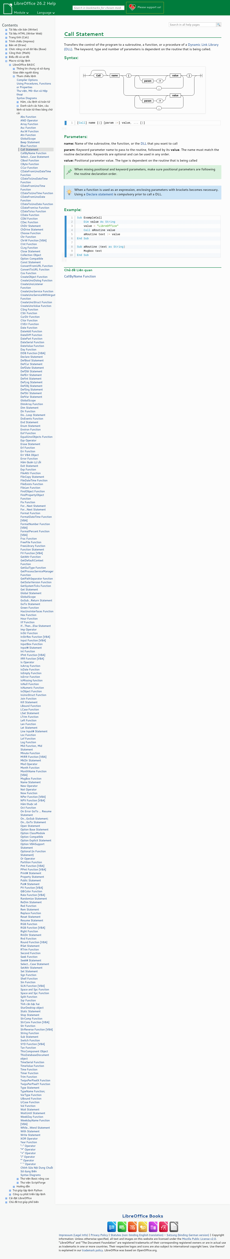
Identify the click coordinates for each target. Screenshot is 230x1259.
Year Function (28, 1142)
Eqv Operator (28, 440)
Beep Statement (30, 142)
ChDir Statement (30, 226)
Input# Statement (31, 647)
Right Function (29, 931)
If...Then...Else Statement (35, 626)
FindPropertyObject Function (32, 496)
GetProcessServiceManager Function (36, 573)
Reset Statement (30, 917)
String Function (29, 1033)
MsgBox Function (30, 778)
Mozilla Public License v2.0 (199, 1239)
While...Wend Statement (35, 1127)
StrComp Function (31, 1018)
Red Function (28, 906)
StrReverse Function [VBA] (36, 1029)
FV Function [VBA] (31, 553)
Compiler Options (27, 80)
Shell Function (29, 978)
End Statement (29, 422)
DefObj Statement (31, 386)
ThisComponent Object (34, 1051)
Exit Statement (29, 466)
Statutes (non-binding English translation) (136, 1235)
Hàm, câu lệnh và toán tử (35, 102)
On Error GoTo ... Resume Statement (35, 813)
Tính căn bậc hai (30, 1004)
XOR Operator (29, 1138)
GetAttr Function (30, 557)
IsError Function (30, 677)
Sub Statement (29, 1037)
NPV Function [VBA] (32, 800)
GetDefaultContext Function (31, 562)
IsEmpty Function (30, 673)
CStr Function (28, 313)
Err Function (27, 451)
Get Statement (29, 589)
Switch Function (30, 1040)
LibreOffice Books (142, 1216)
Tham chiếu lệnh (26, 76)
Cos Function (28, 273)
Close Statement (30, 251)
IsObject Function (31, 691)
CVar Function (28, 320)
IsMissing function (31, 680)
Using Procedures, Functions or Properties (34, 85)
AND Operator (29, 120)
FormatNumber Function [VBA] (35, 526)
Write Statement (30, 1135)
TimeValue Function (32, 1066)
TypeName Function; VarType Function (32, 1093)
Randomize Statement (33, 898)
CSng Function (29, 309)
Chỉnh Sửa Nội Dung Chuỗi (36, 1167)
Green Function (29, 608)
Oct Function (28, 807)
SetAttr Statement (31, 967)
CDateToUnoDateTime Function (34, 180)
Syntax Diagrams (27, 98)
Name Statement (30, 782)
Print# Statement (30, 873)
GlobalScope (28, 138)
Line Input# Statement (33, 731)
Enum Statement (30, 426)
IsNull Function (29, 684)
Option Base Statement (34, 829)
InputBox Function (31, 644)
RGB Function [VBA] (32, 927)
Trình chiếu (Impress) (21, 41)
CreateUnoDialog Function (36, 280)
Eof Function (28, 433)
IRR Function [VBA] (32, 658)
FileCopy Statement (32, 477)
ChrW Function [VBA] (33, 240)
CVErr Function (29, 324)
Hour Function (29, 618)
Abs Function (28, 117)
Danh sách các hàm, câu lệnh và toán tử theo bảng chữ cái (35, 109)
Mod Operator (28, 764)
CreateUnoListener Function (31, 286)
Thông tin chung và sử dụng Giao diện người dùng (31, 70)
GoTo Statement (30, 604)
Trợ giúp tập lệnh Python (27, 1190)
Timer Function (29, 1073)
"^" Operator (28, 1164)
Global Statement (30, 593)
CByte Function (29, 164)
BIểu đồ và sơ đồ (19, 57)
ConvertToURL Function (34, 269)
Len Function (28, 724)
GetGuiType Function (33, 568)
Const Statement (30, 262)
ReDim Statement (31, 902)
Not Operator (28, 789)
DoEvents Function (31, 418)
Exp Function (28, 469)
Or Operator (27, 858)
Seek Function (28, 957)
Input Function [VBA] (33, 640)
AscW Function (29, 131)
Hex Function (28, 615)
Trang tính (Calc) (19, 37)
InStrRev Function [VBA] (35, 637)
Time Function (28, 1069)
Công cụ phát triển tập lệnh (29, 1194)
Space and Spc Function (34, 989)
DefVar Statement (31, 397)
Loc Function (28, 735)
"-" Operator (28, 1146)
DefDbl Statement (31, 371)
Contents (10, 25)
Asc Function (28, 128)
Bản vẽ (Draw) (17, 45)
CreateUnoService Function (36, 291)
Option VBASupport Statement (32, 845)
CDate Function (29, 215)
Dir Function (27, 411)
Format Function (30, 513)
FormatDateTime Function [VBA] (36, 518)
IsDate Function (30, 669)
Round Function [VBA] (33, 942)
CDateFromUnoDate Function (32, 198)
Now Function (28, 793)
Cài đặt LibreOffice (20, 1198)
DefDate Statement (32, 368)
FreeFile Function (30, 542)
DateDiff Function (31, 335)
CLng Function (29, 248)
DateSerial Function (32, 342)
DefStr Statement (31, 393)
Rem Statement (29, 909)
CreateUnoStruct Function (36, 302)
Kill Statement (28, 702)
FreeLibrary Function (32, 546)
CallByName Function (33, 153)
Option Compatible (31, 258)
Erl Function (27, 448)
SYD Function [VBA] (32, 1044)
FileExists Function (31, 484)
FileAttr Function (30, 473)
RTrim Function (29, 949)
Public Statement (30, 880)
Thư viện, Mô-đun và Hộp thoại (32, 92)
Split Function (28, 997)
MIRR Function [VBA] (33, 757)
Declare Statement (31, 357)
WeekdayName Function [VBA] (35, 1122)
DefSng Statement (31, 389)
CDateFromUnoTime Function (32, 187)
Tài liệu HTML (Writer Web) (25, 33)
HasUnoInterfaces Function (36, 611)
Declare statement (99, 194)
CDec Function (29, 222)
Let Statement (28, 727)
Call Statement (29, 149)
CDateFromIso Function (34, 208)
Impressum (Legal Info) (73, 1235)
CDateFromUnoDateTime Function (35, 173)
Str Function (27, 1026)
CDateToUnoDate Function (36, 204)
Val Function (27, 1106)
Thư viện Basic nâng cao (34, 1178)
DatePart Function (31, 338)
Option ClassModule (32, 833)
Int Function (27, 651)
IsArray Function (30, 666)
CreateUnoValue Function (35, 306)
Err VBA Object (29, 455)
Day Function (28, 349)
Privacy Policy (99, 1235)
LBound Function (30, 706)
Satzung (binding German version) (188, 1235)
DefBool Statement (32, 360)
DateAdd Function (31, 331)
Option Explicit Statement (35, 840)
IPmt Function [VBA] (32, 655)
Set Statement (29, 971)
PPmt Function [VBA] (33, 869)
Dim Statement (29, 408)
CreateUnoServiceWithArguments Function (37, 296)
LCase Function (29, 709)
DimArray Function (31, 404)
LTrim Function (29, 717)
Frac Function (28, 538)
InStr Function (29, 633)
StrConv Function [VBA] (34, 1022)
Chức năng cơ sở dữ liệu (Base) (27, 49)
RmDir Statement (30, 935)
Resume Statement (31, 920)
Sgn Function (28, 975)
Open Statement (30, 826)
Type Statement (29, 1087)
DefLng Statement (31, 382)
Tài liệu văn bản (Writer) (23, 29)
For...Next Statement (33, 506)
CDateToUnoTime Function (36, 193)
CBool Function (29, 160)
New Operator (29, 786)
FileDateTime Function (34, 480)
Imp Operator (28, 629)
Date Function (28, 328)
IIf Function (27, 622)
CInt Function (28, 244)
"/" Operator (27, 1157)
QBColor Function (31, 891)
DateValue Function (32, 346)
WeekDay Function (31, 1117)
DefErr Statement (31, 375)
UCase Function (29, 1102)
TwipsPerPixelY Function (35, 1084)
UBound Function (30, 1098)
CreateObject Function (34, 277)
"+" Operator (28, 1153)
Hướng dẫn (23, 1186)
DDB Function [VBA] (32, 353)
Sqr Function (28, 1000)
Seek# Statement (30, 960)
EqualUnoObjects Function (36, 437)
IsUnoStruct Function (33, 695)
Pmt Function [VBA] (32, 866)
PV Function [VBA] (31, 887)
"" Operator (27, 1160)
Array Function (29, 124)
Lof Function (28, 738)
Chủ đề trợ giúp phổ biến (24, 1202)
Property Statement (32, 877)
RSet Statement (30, 946)
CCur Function (29, 168)
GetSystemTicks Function (35, 586)
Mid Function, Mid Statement (31, 747)
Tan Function (28, 1047)
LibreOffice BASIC (24, 64)
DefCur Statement (31, 364)
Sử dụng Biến (28, 1171)
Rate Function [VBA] (32, 895)
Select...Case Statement (34, 157)
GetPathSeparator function (36, 578)
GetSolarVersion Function (35, 582)
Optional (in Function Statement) (33, 853)
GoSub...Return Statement (36, 600)
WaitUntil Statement (32, 1113)
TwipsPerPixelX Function (35, 1080)
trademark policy (92, 1250)
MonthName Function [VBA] (33, 773)
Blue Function (28, 146)
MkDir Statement (30, 760)
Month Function (30, 767)
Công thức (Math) (19, 53)
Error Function (29, 458)
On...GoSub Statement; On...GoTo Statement (34, 820)
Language (44, 12)
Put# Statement (30, 884)
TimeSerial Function (32, 1062)
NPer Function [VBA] (33, 797)
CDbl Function (29, 218)
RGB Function (28, 924)
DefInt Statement (30, 378)
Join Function (28, 698)
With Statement (29, 1131)
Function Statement (32, 549)
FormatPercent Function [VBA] (34, 533)
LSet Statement (29, 713)
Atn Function (28, 135)
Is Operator (27, 662)
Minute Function (30, 753)
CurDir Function (30, 317)
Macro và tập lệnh (19, 61)
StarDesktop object (32, 1007)
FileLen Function (30, 488)
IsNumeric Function (32, 687)
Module (19, 12)
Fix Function (27, 502)
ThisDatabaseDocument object (34, 1056)
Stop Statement (29, 1015)
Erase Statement (30, 444)
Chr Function (28, 237)
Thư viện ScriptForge (32, 1182)
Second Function (30, 953)
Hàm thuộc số (28, 804)
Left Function (28, 720)
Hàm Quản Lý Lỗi (30, 462)
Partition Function (31, 862)
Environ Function (30, 429)
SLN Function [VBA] (32, 986)
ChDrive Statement (31, 229)
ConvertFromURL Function (36, 266)
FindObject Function (32, 491)
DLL (143, 143)
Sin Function (27, 982)
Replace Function (30, 913)
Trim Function (28, 1077)
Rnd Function (28, 938)
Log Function (28, 742)
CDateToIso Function (33, 211)
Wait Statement (29, 1109)
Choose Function (30, 233)
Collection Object (30, 255)
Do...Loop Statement (32, 415)
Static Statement (30, 1011)
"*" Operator (28, 1149)
